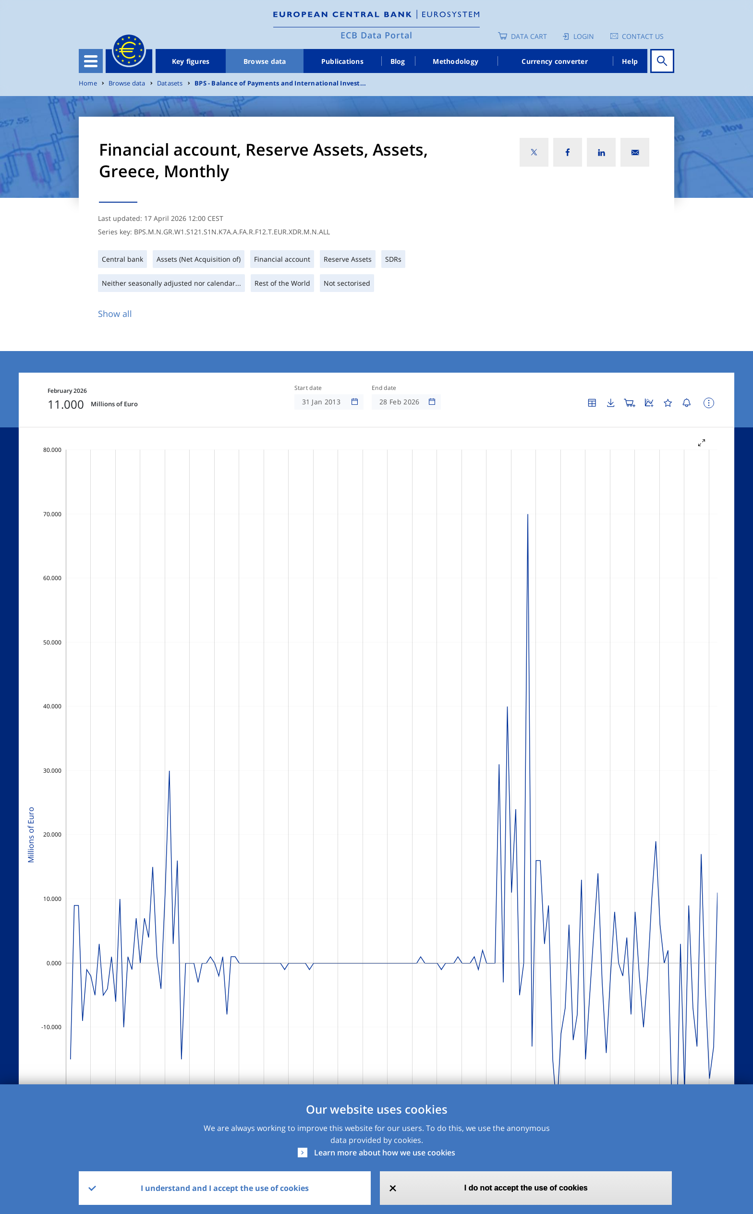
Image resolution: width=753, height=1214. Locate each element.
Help (630, 61)
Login (583, 36)
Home (88, 83)
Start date (308, 388)
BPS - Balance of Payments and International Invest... (280, 83)
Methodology (455, 61)
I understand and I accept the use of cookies (225, 1188)
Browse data (264, 61)
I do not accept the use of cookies (526, 1188)
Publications (342, 61)
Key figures (191, 61)
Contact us (643, 36)
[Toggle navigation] (91, 61)
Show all (115, 313)
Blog (397, 61)
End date (384, 388)
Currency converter (555, 61)
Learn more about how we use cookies (384, 1152)
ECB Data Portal (376, 35)
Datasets (170, 83)
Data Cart (529, 36)
